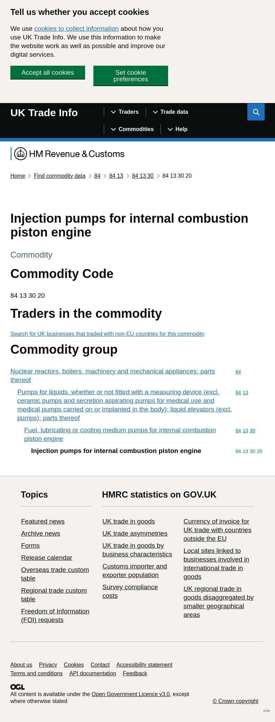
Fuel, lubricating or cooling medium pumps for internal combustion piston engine (120, 434)
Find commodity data (59, 176)
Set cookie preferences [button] (130, 76)
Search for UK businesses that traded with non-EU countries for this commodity (107, 334)
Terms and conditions (36, 673)
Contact (100, 665)
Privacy (48, 665)
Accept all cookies (47, 72)
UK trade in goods (128, 521)
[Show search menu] (256, 112)
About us (21, 665)
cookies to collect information (76, 28)
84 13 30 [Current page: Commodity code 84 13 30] (143, 176)
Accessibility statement (144, 665)
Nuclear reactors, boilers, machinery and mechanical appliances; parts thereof (112, 375)
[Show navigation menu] (125, 112)
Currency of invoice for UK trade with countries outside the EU (217, 530)
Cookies (74, 665)
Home (17, 176)
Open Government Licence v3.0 (131, 694)
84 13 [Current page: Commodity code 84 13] (116, 176)
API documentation (93, 673)
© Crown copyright (235, 701)
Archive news (40, 533)
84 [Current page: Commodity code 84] (97, 176)
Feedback (135, 673)
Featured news (43, 521)
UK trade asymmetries (134, 533)
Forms (30, 545)
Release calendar (46, 557)
